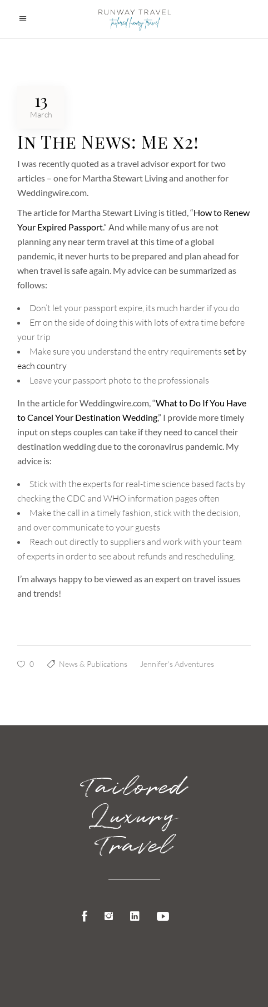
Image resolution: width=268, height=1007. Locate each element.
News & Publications (93, 664)
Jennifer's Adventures (177, 664)
